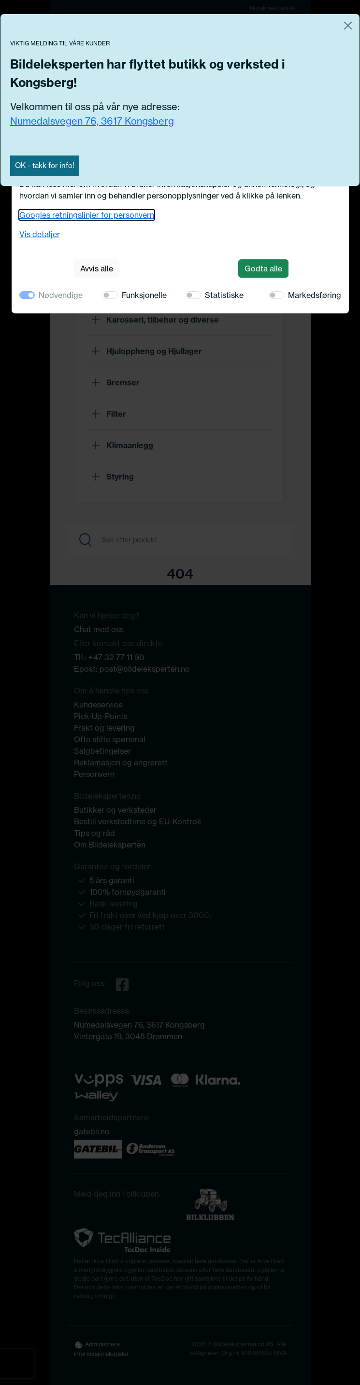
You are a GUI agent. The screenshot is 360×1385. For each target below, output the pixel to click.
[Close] (348, 25)
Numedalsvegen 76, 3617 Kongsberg (92, 121)
